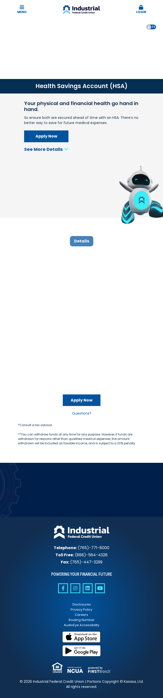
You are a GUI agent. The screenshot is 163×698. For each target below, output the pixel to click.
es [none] (153, 27)
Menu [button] (22, 9)
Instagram (75, 588)
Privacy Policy (81, 609)
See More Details (46, 149)
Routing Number (82, 620)
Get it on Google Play (81, 650)
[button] (141, 9)
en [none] (149, 27)
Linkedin (88, 588)
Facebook (63, 588)
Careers (81, 614)
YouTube (100, 588)
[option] (153, 27)
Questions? (81, 413)
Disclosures (81, 604)
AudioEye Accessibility (81, 625)
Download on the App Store (81, 637)
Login (141, 9)
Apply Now (46, 136)
